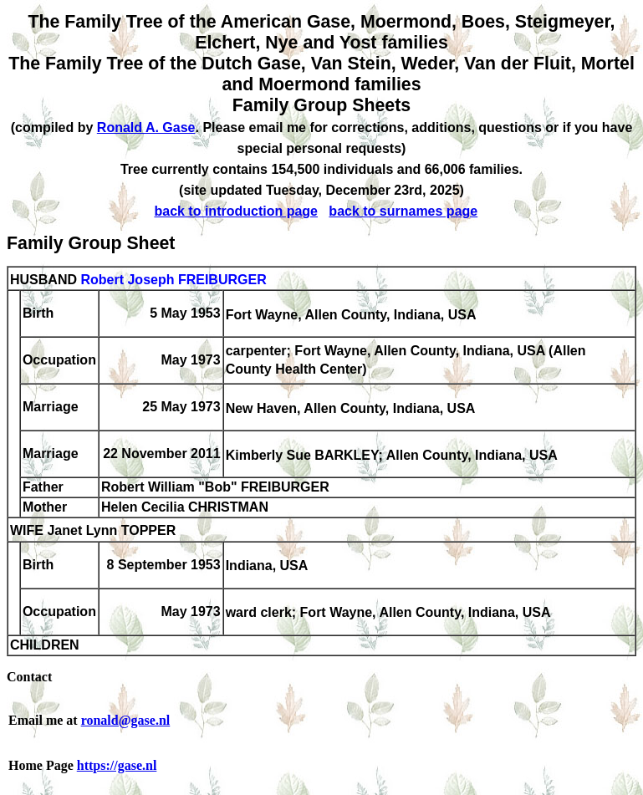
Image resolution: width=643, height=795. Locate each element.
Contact (29, 677)
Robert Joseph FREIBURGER (173, 280)
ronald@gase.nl (126, 720)
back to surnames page (403, 211)
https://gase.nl (117, 765)
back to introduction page (236, 211)
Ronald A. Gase (146, 127)
